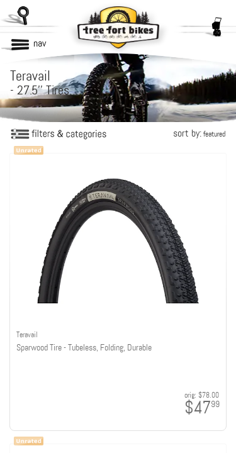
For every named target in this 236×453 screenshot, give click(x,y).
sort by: (199, 133)
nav (39, 43)
